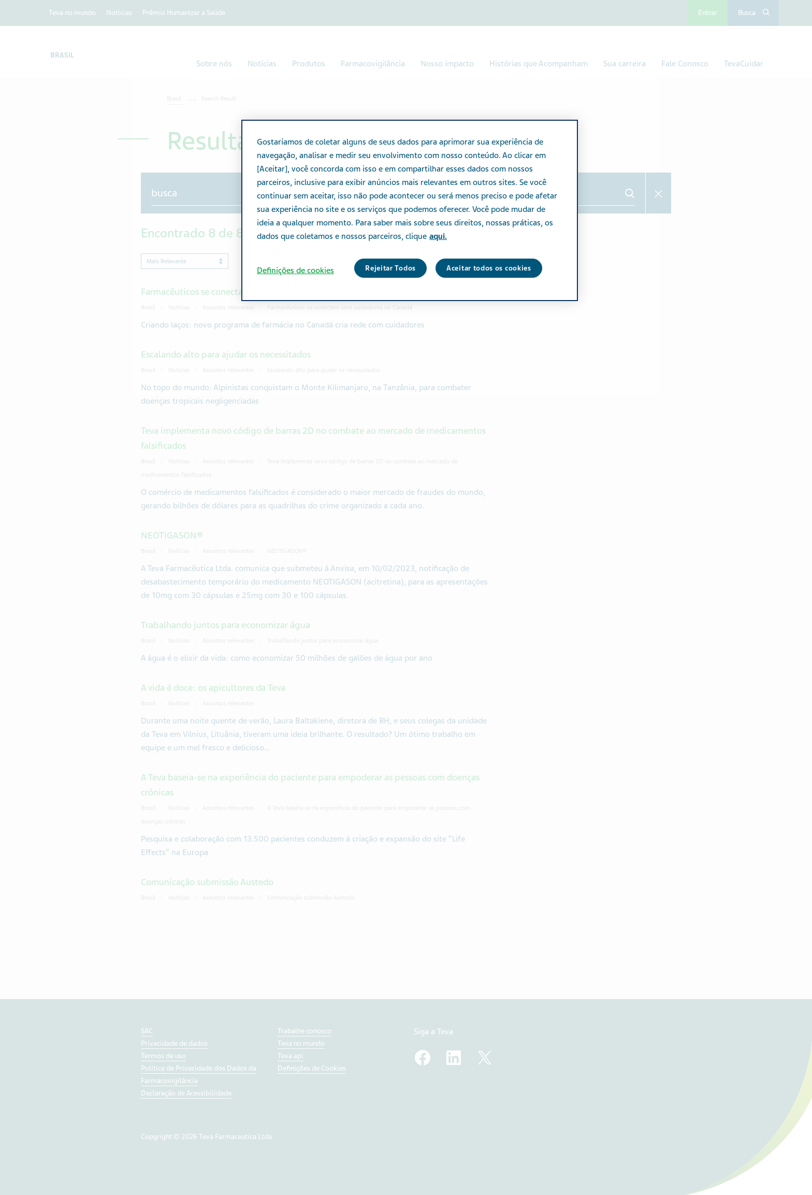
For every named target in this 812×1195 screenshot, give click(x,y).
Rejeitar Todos (390, 268)
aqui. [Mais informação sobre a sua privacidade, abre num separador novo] (438, 236)
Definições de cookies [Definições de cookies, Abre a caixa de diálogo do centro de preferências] (295, 270)
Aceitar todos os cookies (488, 268)
